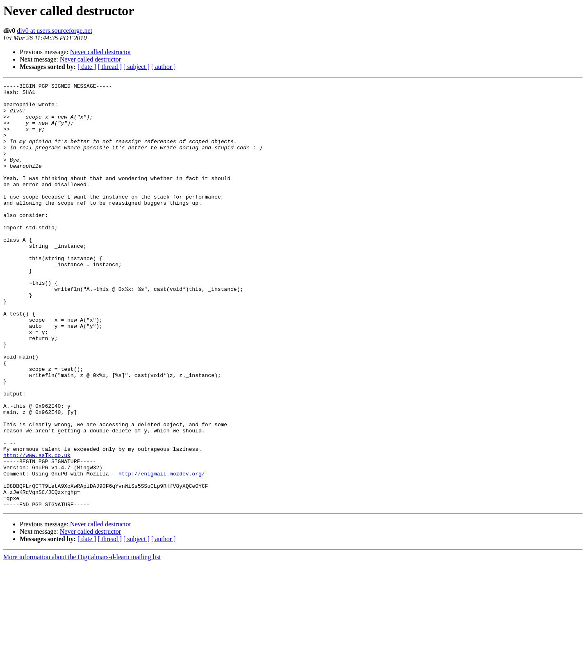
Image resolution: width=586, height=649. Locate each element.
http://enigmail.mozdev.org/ (162, 552)
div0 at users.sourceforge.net (54, 30)
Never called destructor (100, 51)
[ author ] (163, 66)
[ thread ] (110, 66)
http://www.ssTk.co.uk (37, 530)
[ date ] (87, 66)
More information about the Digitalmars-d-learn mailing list (82, 641)
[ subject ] (136, 66)
